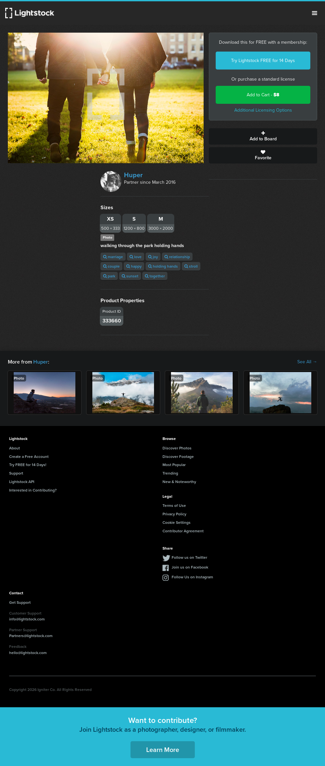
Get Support (20, 602)
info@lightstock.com (27, 619)
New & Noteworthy (179, 481)
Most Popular (174, 464)
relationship (177, 256)
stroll (191, 266)
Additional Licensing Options (263, 110)
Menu (314, 13)
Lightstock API (21, 481)
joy (153, 256)
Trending (170, 473)
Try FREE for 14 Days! (27, 464)
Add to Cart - (263, 94)
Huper (133, 175)
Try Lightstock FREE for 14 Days (263, 60)
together (155, 276)
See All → (307, 362)
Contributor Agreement (183, 531)
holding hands (163, 266)
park (109, 276)
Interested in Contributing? (33, 490)
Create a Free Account (29, 456)
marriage (113, 256)
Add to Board (263, 136)
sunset (130, 276)
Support (16, 473)
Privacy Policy (174, 514)
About (14, 448)
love (136, 256)
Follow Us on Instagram (192, 577)
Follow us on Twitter (189, 557)
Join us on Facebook (190, 567)
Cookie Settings (176, 522)
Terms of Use (174, 505)
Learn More (162, 749)
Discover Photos (177, 448)
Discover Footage (178, 456)
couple (111, 266)
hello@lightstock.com (28, 652)
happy (134, 266)
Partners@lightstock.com (31, 635)
